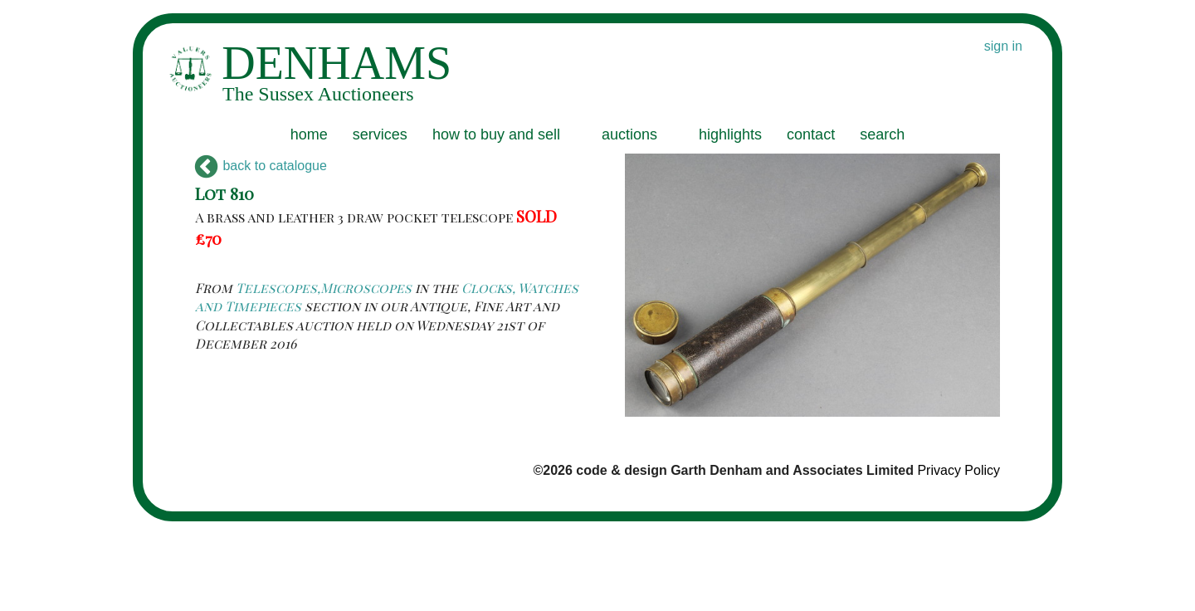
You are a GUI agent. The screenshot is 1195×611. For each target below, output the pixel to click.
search (882, 134)
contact (811, 134)
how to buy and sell (496, 134)
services (380, 134)
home (309, 134)
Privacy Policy (958, 470)
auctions (629, 134)
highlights (730, 134)
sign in (1003, 46)
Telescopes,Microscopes (324, 287)
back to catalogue (261, 166)
